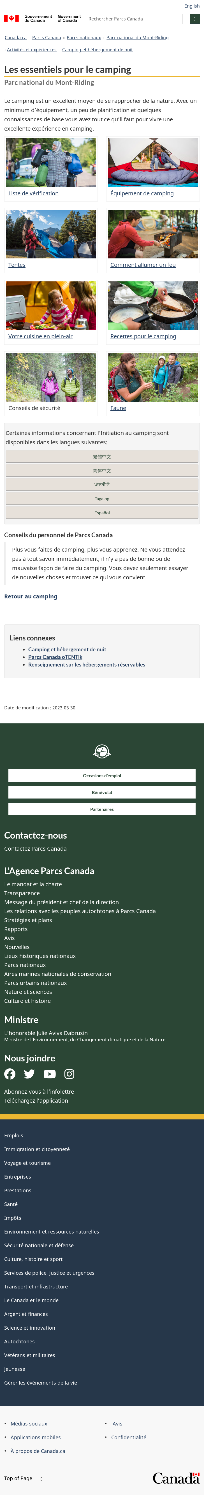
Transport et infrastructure (36, 1286)
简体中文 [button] (102, 470)
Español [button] (102, 512)
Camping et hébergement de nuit (97, 50)
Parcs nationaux (84, 37)
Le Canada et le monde (31, 1300)
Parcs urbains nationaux (35, 983)
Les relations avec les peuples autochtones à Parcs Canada (80, 911)
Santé (11, 1204)
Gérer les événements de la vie (40, 1382)
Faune (118, 408)
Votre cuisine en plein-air (40, 336)
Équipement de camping (142, 193)
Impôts (12, 1217)
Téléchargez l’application (36, 1100)
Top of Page (23, 1478)
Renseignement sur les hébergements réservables (86, 664)
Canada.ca (16, 37)
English (192, 6)
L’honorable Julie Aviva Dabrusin (85, 1036)
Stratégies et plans (28, 920)
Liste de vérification (33, 193)
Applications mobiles (36, 1437)
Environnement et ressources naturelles (51, 1231)
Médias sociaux (29, 1423)
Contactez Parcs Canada (35, 848)
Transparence (22, 893)
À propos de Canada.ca (38, 1451)
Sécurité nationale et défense (39, 1245)
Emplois (13, 1135)
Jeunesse (14, 1369)
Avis (9, 938)
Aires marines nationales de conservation (57, 974)
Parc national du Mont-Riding (137, 37)
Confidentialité (128, 1437)
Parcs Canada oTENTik (55, 657)
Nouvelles (17, 947)
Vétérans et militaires (29, 1355)
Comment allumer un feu (143, 265)
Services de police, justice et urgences (49, 1272)
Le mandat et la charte (33, 884)
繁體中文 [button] (102, 456)
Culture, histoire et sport (33, 1259)
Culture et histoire (27, 1001)
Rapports (16, 929)
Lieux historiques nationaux (40, 956)
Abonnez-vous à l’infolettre (39, 1091)
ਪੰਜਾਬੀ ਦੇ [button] (102, 484)
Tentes (17, 265)
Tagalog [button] (102, 498)
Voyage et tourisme (27, 1163)
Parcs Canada (46, 37)
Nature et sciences (28, 992)
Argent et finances (26, 1314)
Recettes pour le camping (143, 336)
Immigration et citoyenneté (37, 1149)
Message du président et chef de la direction (61, 902)
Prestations (17, 1190)
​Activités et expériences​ (32, 50)
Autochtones (19, 1341)
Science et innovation (29, 1327)
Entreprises (17, 1176)
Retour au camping (30, 596)
